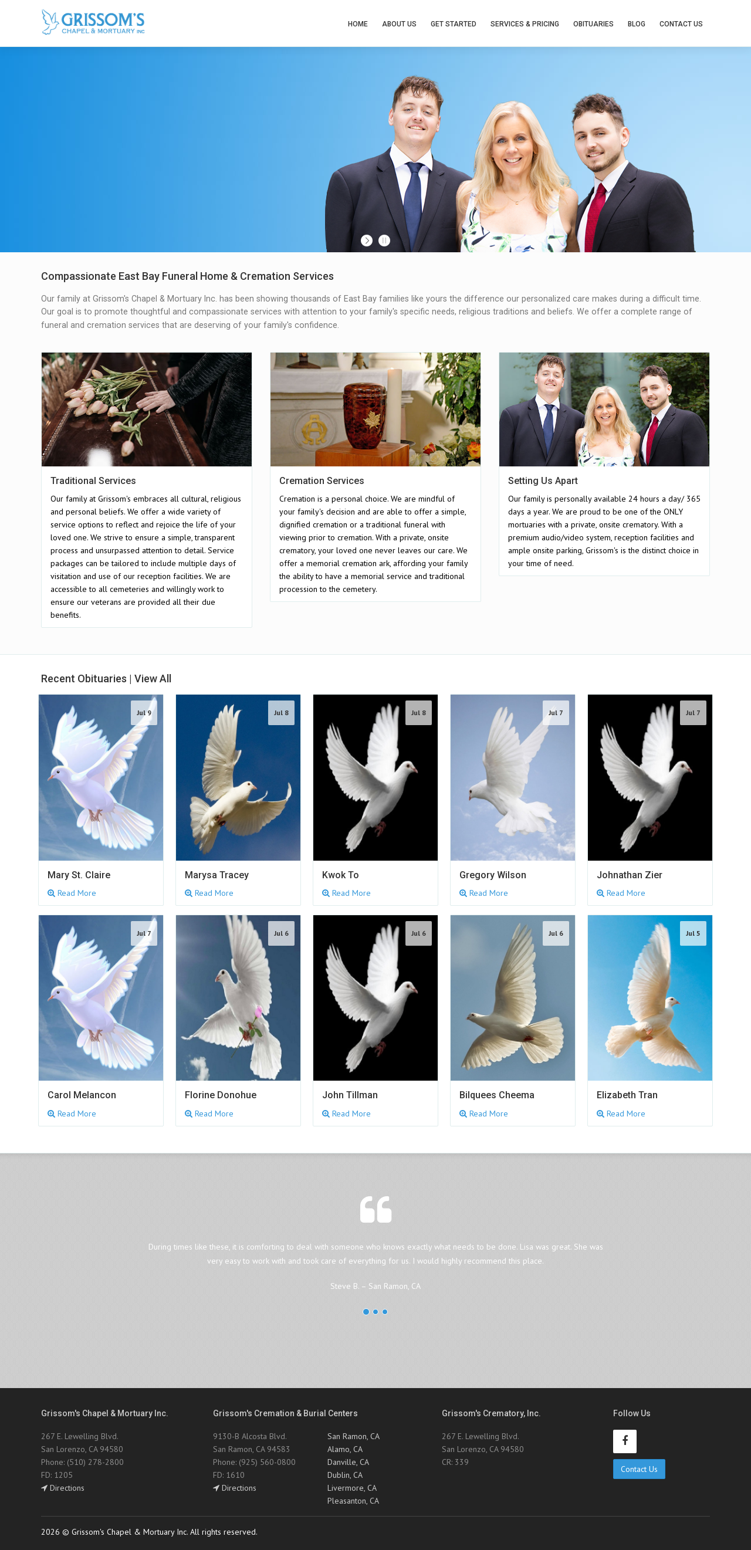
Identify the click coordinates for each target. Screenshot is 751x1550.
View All (152, 678)
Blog (636, 24)
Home (358, 24)
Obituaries (593, 24)
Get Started (453, 24)
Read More (72, 893)
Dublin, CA (345, 1475)
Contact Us (681, 24)
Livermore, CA (352, 1488)
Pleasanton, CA (353, 1500)
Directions (62, 1488)
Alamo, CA (345, 1449)
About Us (399, 24)
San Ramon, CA (353, 1436)
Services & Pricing (524, 24)
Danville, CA (348, 1462)
